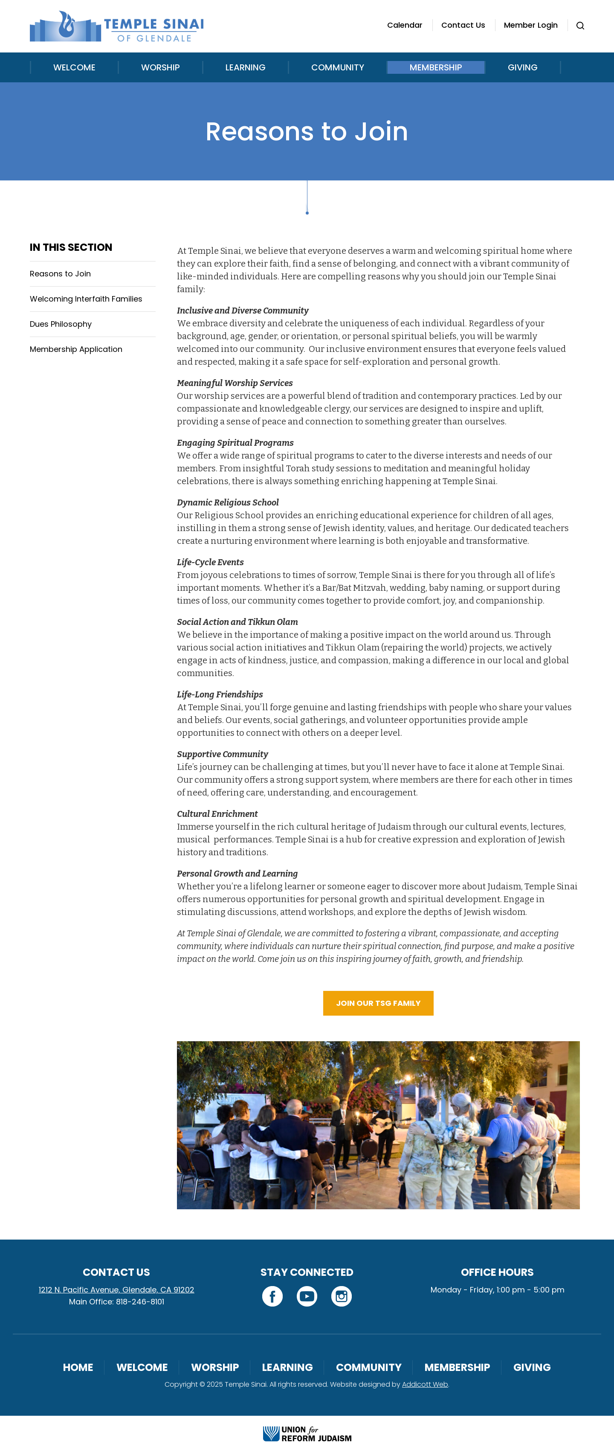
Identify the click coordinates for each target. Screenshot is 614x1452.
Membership (436, 67)
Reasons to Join (60, 273)
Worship (160, 67)
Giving (523, 67)
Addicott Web (425, 1384)
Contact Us (463, 25)
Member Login (531, 25)
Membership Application (76, 349)
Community (337, 67)
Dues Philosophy (61, 324)
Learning (246, 67)
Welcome (74, 67)
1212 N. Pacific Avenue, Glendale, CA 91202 (116, 1289)
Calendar (405, 25)
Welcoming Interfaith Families (86, 298)
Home (78, 1367)
